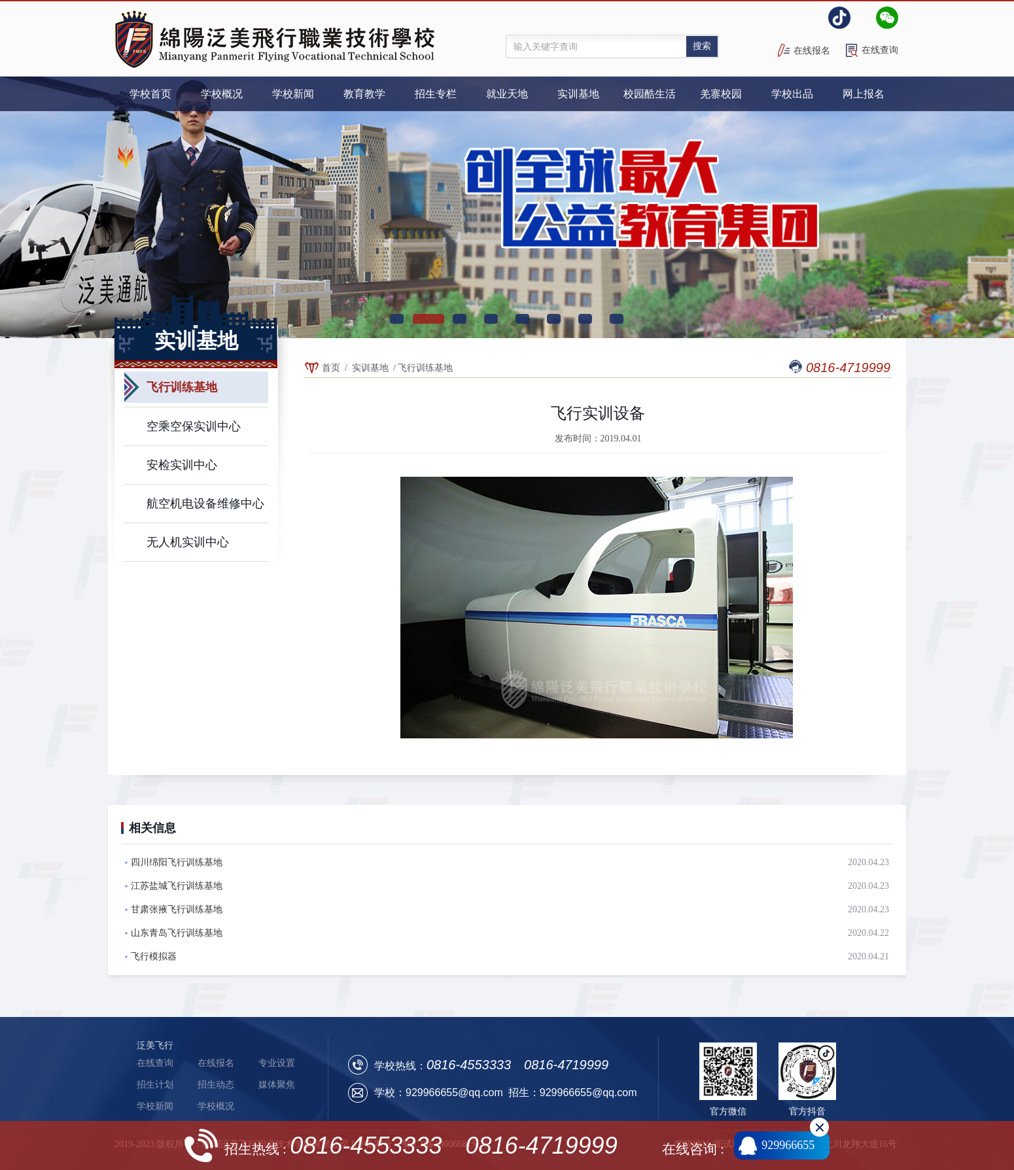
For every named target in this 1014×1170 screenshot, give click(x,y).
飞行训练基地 (425, 368)
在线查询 (880, 50)
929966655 (787, 1145)
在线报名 (812, 51)
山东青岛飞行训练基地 (176, 933)
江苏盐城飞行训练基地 (176, 886)
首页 (331, 368)
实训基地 (370, 368)
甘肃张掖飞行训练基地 (176, 909)
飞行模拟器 (154, 956)
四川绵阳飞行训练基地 (176, 862)
